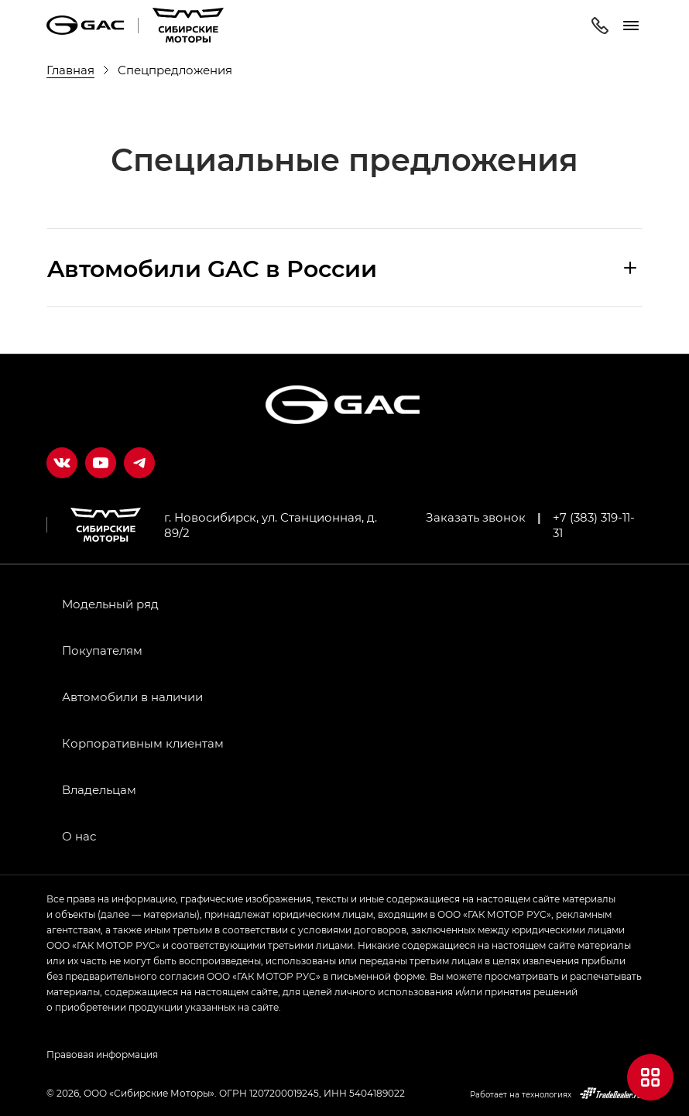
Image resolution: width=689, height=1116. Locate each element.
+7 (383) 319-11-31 (594, 524)
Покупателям (102, 650)
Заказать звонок (476, 517)
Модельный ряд (110, 603)
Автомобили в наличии (132, 696)
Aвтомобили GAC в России (212, 267)
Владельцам (99, 789)
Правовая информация (102, 1054)
